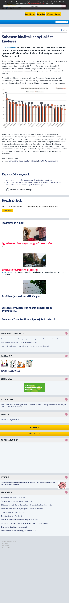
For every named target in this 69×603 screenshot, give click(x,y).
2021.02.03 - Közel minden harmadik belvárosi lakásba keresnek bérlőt (33, 182)
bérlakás (34, 161)
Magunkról (5, 543)
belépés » (4, 420)
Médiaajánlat (6, 548)
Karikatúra (6, 356)
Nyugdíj (5, 477)
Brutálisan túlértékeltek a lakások (12, 512)
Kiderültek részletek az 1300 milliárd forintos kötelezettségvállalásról (25, 346)
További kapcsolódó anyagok (21, 190)
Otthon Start (7, 399)
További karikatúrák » (11, 371)
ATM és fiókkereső (53, 14)
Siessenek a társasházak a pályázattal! (14, 527)
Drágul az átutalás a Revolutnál (11, 516)
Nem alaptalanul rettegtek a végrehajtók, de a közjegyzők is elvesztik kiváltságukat (29, 339)
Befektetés (6, 379)
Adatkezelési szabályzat (9, 541)
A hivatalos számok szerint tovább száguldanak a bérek (19, 520)
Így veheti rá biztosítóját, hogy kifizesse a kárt (16, 501)
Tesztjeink (41, 14)
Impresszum (5, 546)
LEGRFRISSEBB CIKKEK (13, 223)
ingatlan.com (53, 161)
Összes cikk (34, 434)
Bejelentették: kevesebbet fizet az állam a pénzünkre (19, 342)
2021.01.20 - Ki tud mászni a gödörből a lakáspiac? (25, 185)
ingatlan (27, 161)
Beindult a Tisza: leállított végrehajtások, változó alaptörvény (22, 509)
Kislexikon (34, 427)
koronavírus (13, 161)
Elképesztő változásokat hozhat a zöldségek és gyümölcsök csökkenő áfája (26, 505)
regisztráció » (14, 420)
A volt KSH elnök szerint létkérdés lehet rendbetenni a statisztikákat (24, 523)
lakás (21, 161)
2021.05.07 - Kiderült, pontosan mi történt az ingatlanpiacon (29, 180)
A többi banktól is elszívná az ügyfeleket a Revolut (18, 531)
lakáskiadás (42, 161)
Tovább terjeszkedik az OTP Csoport (13, 498)
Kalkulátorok (30, 14)
